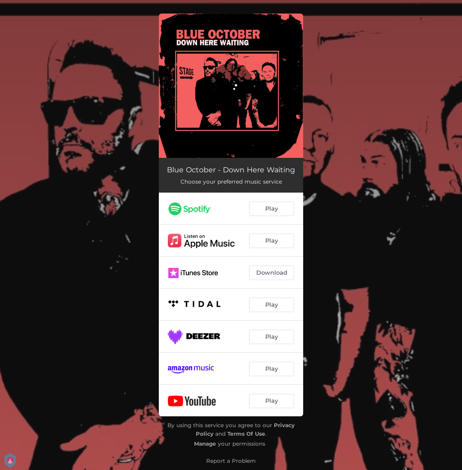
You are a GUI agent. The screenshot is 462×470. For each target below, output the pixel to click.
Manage (205, 443)
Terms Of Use (246, 433)
